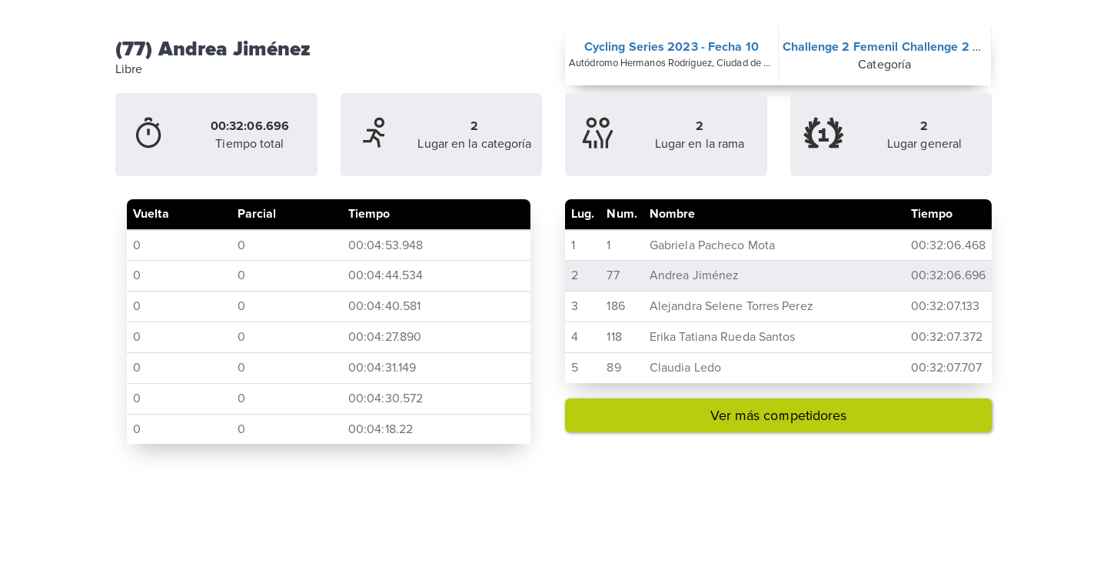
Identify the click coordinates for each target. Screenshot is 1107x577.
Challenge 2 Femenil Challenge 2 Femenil (900, 47)
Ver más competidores (778, 415)
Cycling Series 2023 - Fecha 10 (671, 47)
